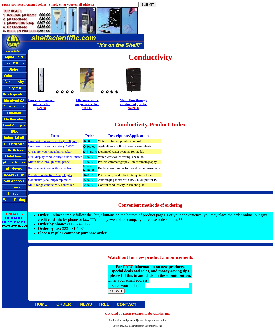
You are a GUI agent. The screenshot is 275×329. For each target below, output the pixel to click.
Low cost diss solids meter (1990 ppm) (53, 141)
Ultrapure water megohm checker (49, 151)
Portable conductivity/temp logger (50, 175)
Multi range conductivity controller (51, 185)
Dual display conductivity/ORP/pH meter (55, 157)
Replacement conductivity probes (49, 168)
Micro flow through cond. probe (49, 162)
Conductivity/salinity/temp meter (49, 180)
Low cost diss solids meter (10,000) (51, 146)
